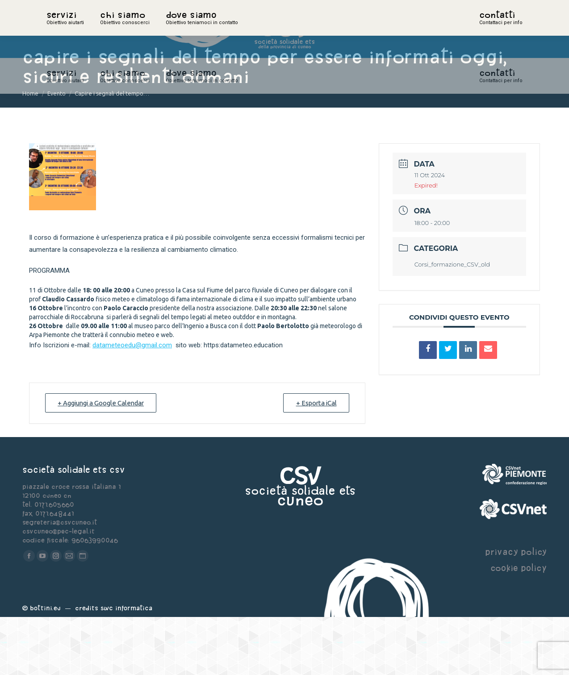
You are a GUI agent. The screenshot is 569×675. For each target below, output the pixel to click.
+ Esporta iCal (315, 461)
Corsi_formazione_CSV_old (452, 322)
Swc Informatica (126, 665)
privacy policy (516, 609)
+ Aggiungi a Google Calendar (102, 461)
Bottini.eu (45, 665)
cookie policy (518, 625)
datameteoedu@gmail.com (132, 403)
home (56, 29)
